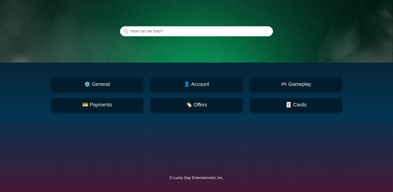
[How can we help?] (196, 31)
